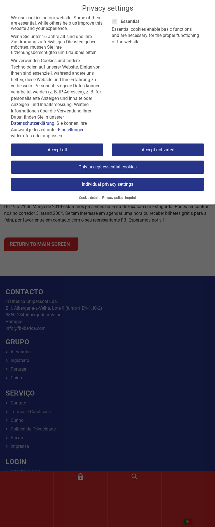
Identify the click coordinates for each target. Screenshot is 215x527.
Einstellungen (71, 129)
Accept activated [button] (158, 149)
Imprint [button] (130, 198)
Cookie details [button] (89, 198)
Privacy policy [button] (112, 198)
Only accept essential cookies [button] (107, 167)
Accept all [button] (57, 149)
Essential (127, 21)
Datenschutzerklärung (32, 123)
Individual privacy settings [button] (107, 184)
